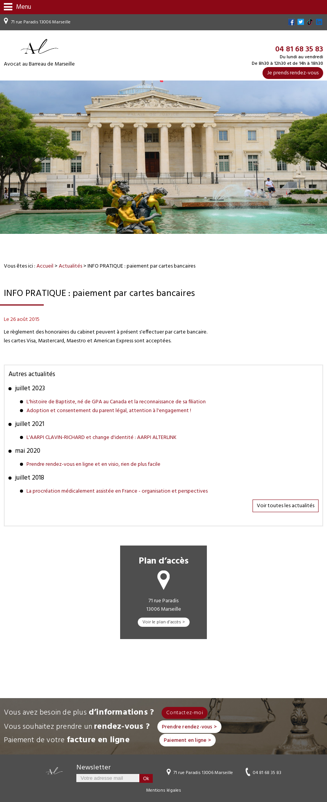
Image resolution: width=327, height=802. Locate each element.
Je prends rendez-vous (293, 73)
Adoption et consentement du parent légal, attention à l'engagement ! (108, 410)
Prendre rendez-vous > (189, 727)
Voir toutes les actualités (285, 505)
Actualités (70, 266)
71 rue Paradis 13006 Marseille (41, 22)
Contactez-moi (184, 712)
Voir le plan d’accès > (163, 622)
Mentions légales (163, 790)
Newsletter (93, 767)
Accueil (44, 266)
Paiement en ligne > (187, 740)
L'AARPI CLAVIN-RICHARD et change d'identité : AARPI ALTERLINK (101, 437)
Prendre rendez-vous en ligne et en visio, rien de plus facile (93, 464)
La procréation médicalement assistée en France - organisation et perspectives (117, 491)
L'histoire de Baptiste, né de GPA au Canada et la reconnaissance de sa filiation (116, 402)
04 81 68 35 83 (267, 772)
